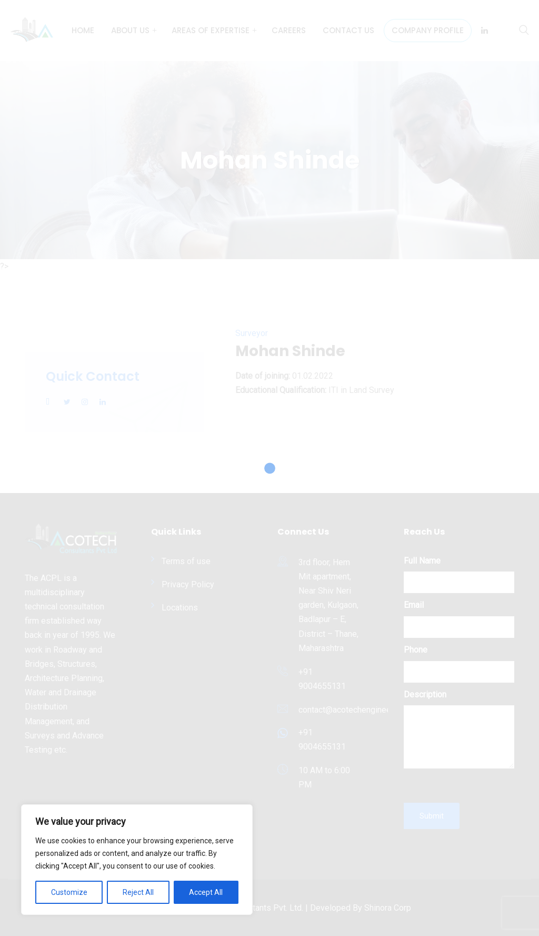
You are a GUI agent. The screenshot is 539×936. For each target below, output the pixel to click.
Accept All (206, 892)
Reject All (138, 892)
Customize (69, 892)
